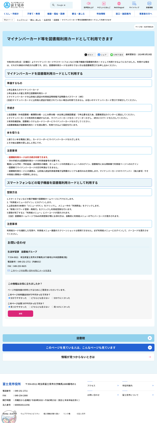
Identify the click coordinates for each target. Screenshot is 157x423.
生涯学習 (47, 19)
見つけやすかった (19, 306)
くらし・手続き (11, 13)
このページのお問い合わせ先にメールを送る (31, 270)
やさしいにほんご (103, 7)
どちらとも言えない (40, 297)
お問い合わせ (93, 394)
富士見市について (130, 394)
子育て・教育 (33, 13)
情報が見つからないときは (78, 357)
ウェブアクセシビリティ (30, 413)
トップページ (22, 19)
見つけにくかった (62, 306)
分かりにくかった (62, 297)
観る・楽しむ (78, 13)
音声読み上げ (89, 7)
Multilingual (119, 7)
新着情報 (149, 7)
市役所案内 (127, 385)
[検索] (61, 5)
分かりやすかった (19, 297)
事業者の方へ (145, 13)
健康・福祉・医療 (56, 13)
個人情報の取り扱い (52, 413)
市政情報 (101, 13)
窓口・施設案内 (123, 13)
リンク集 (66, 413)
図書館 (56, 19)
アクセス (91, 385)
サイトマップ (134, 7)
